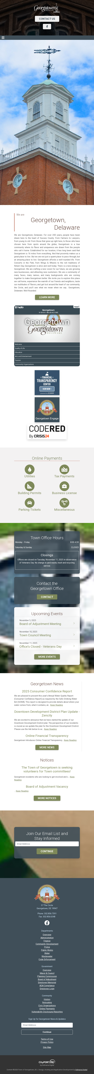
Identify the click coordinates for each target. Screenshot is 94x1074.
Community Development (47, 944)
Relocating (47, 1002)
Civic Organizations (47, 1005)
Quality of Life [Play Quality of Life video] (20, 348)
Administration (47, 938)
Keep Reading (56, 705)
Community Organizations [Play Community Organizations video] (24, 364)
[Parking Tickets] (29, 503)
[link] (47, 409)
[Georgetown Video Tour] (47, 323)
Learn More (47, 297)
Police (47, 947)
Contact (47, 597)
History (47, 999)
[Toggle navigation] (3, 37)
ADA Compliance (47, 985)
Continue (47, 851)
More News (47, 747)
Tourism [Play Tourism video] (18, 360)
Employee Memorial (47, 982)
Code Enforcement (47, 959)
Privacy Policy (47, 1042)
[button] (47, 309)
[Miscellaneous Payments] (64, 503)
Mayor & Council (47, 973)
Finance (47, 941)
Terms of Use (47, 1039)
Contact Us (47, 18)
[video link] (47, 382)
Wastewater (47, 956)
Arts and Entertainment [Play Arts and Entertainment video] (23, 356)
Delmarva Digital (81, 1070)
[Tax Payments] (64, 469)
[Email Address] (47, 1025)
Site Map (47, 1047)
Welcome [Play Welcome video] (18, 344)
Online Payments (47, 458)
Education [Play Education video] (18, 352)
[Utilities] (29, 469)
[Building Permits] (29, 486)
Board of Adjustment (47, 979)
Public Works (47, 950)
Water (47, 953)
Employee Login (47, 988)
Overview (47, 934)
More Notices (47, 798)
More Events (47, 656)
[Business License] (64, 486)
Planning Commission (47, 976)
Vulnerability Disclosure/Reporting (47, 1012)
